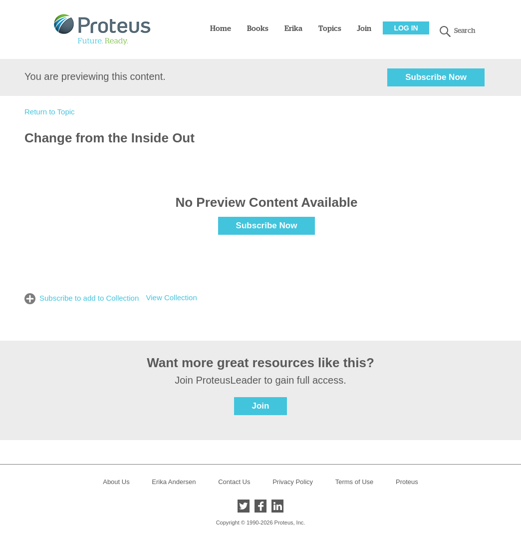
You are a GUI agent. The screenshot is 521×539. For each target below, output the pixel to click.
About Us (116, 482)
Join (364, 28)
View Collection (171, 297)
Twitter (244, 506)
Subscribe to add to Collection (89, 298)
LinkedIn (277, 506)
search (445, 31)
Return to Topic (49, 111)
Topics (329, 28)
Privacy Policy (292, 482)
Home (220, 28)
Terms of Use (354, 482)
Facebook (260, 506)
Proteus (407, 482)
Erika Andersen (174, 482)
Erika (293, 28)
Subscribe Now (436, 77)
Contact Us (234, 482)
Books (257, 28)
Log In (406, 28)
